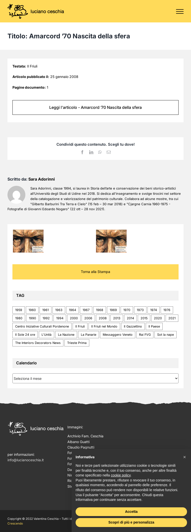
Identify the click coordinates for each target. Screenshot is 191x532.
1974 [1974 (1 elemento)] (153, 310)
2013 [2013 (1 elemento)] (116, 318)
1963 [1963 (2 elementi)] (58, 310)
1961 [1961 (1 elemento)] (45, 310)
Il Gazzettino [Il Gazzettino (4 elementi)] (133, 326)
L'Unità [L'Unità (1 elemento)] (46, 334)
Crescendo (15, 523)
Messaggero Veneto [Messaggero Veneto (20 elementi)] (118, 334)
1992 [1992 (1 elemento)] (46, 318)
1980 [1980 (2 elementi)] (18, 318)
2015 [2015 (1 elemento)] (144, 318)
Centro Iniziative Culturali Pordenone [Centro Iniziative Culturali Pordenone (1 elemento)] (42, 326)
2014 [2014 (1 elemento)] (130, 318)
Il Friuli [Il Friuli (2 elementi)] (80, 326)
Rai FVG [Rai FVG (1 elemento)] (145, 334)
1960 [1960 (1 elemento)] (32, 310)
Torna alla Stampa (95, 271)
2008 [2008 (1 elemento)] (103, 318)
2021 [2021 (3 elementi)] (172, 318)
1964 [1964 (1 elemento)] (72, 310)
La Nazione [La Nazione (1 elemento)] (66, 334)
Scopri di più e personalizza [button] (131, 522)
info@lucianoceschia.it (25, 460)
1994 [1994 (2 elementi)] (59, 318)
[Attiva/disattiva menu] (180, 11)
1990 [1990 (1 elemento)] (32, 318)
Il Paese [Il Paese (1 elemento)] (154, 326)
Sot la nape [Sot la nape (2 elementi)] (165, 334)
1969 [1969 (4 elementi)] (113, 310)
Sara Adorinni (41, 179)
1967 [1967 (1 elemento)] (86, 310)
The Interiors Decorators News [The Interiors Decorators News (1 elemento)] (38, 343)
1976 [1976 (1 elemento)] (166, 310)
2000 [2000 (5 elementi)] (74, 318)
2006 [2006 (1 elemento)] (88, 318)
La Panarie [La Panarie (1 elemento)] (88, 334)
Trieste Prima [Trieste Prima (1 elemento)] (77, 343)
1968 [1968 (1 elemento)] (99, 310)
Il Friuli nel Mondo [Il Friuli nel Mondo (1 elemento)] (104, 326)
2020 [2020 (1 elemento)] (158, 318)
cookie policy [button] (121, 475)
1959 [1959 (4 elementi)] (18, 310)
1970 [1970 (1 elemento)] (126, 310)
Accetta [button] (131, 512)
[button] (185, 457)
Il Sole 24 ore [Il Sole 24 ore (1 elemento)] (25, 334)
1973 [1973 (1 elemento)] (140, 310)
